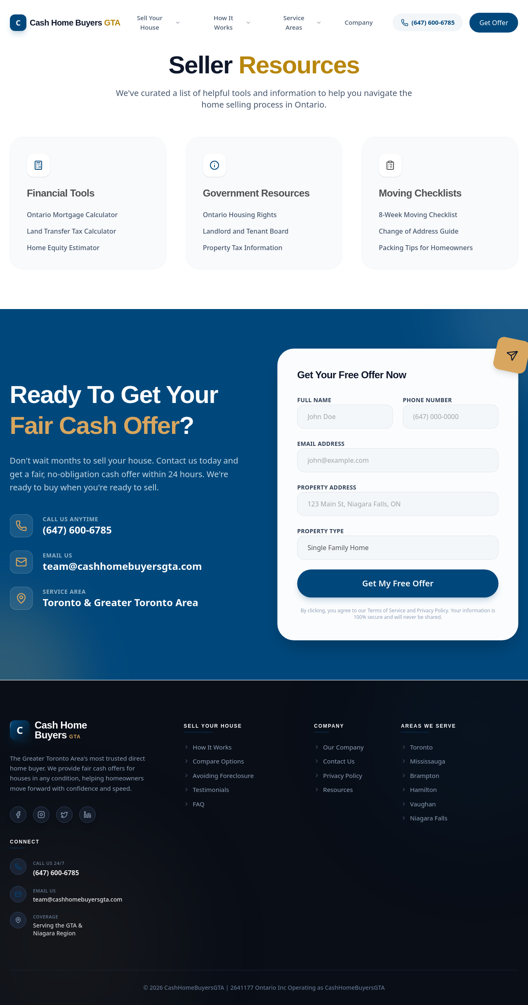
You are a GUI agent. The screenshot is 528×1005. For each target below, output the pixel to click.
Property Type (325, 531)
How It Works (232, 22)
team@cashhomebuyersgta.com (117, 566)
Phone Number (432, 400)
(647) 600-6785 (72, 529)
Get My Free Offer (403, 583)
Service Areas (302, 22)
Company (358, 22)
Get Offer (493, 22)
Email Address (326, 443)
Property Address (331, 487)
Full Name (319, 400)
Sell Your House (159, 22)
